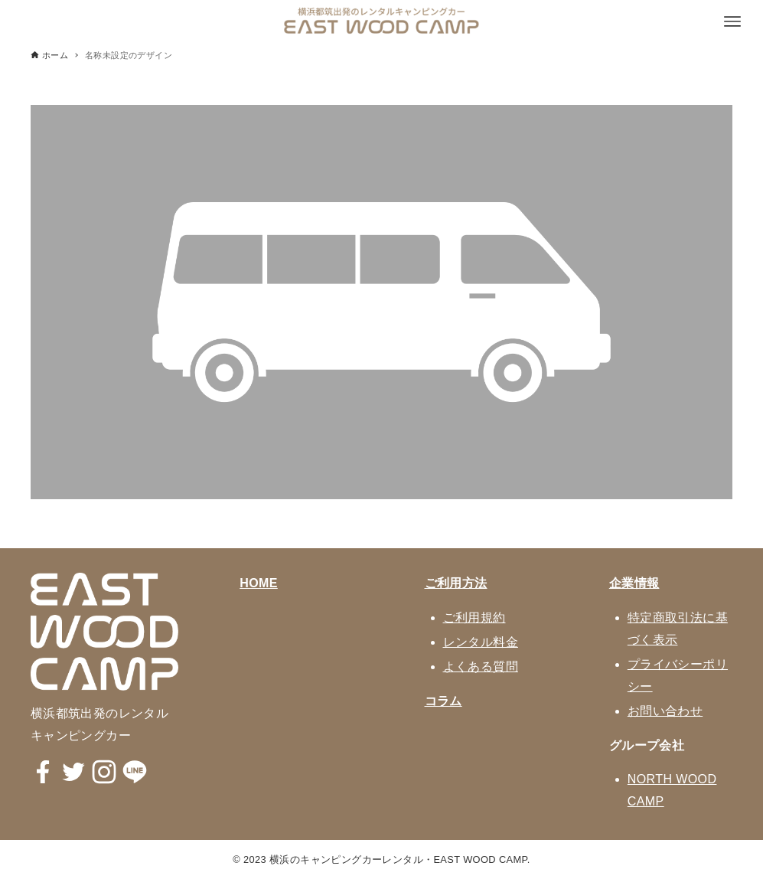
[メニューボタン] (732, 21)
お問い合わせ (665, 710)
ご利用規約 (474, 617)
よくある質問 (480, 666)
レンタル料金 (480, 642)
